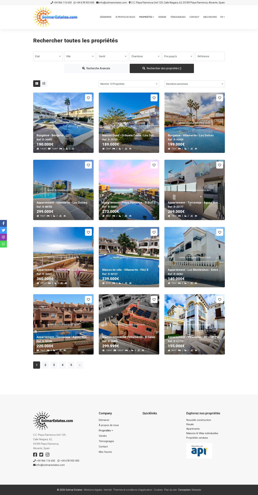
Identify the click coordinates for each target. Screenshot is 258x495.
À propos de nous (125, 17)
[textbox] (48, 56)
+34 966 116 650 (61, 2)
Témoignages (177, 17)
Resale (190, 424)
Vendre (162, 17)
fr (222, 17)
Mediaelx (196, 489)
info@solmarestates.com (111, 2)
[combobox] (48, 56)
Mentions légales (93, 489)
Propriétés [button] (146, 17)
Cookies (158, 489)
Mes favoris (210, 17)
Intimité (108, 489)
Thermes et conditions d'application (132, 489)
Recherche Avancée (96, 68)
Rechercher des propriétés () (161, 68)
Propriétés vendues (197, 437)
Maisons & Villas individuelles (202, 433)
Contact (194, 17)
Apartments (193, 428)
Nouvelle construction (198, 420)
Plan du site (170, 489)
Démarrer (105, 17)
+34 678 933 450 (84, 2)
